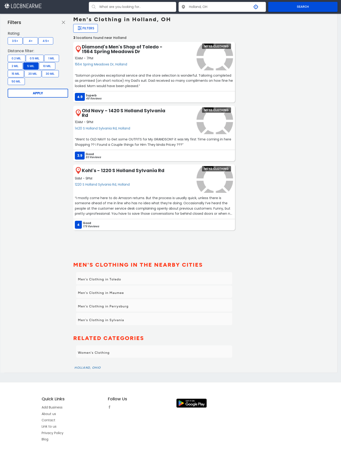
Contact (48, 420)
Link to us (49, 426)
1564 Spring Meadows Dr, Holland (101, 64)
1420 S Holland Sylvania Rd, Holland (102, 128)
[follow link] (110, 408)
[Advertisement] (153, 244)
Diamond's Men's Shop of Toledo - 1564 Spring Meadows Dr (122, 49)
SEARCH (303, 6)
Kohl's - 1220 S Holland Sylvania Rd (123, 170)
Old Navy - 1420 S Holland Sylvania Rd (123, 113)
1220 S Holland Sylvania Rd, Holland (102, 184)
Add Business (52, 407)
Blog (45, 439)
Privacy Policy (52, 433)
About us (49, 414)
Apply (38, 93)
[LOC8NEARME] (22, 5)
